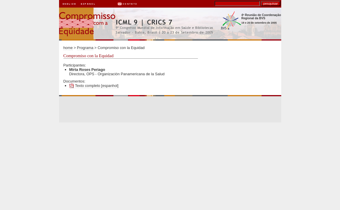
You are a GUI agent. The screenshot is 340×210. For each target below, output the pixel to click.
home (68, 48)
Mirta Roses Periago (87, 69)
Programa (85, 48)
